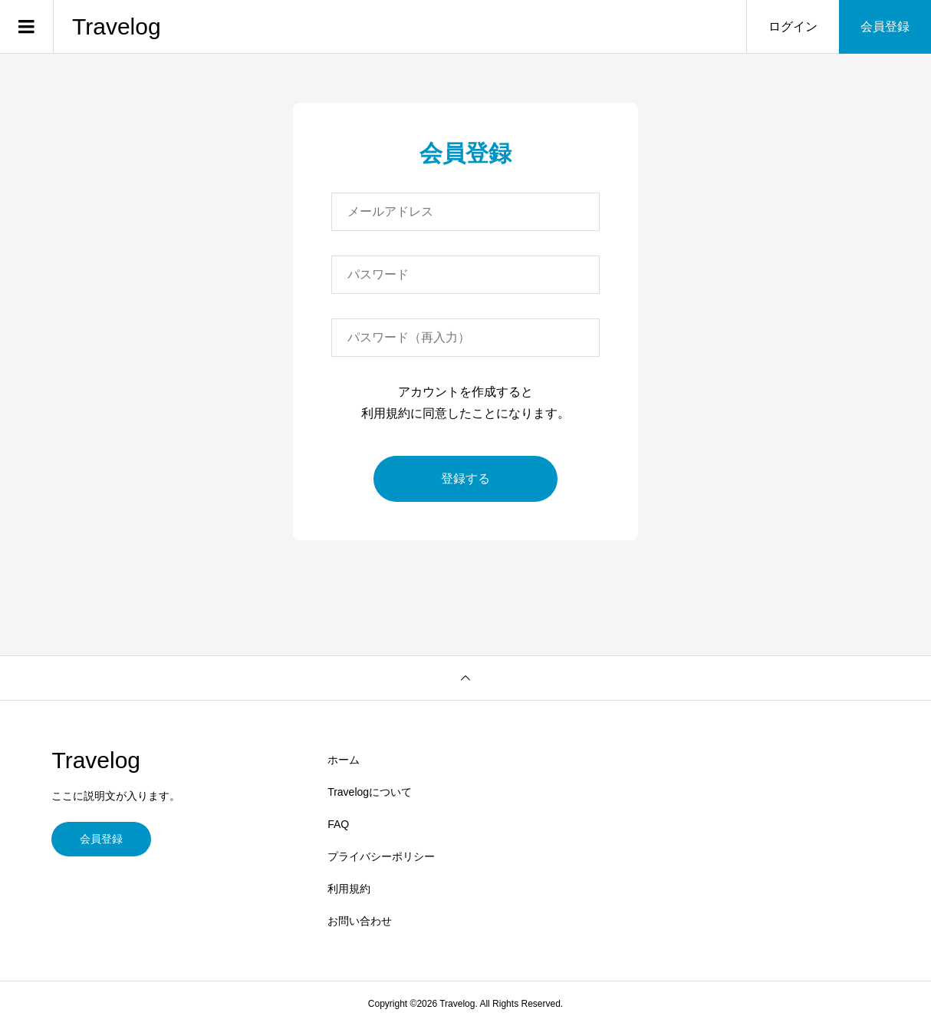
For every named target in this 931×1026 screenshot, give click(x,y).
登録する (465, 478)
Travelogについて (369, 792)
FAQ (338, 824)
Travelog (116, 26)
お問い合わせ (359, 921)
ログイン (793, 26)
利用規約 (348, 888)
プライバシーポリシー (381, 856)
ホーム (343, 760)
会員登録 (885, 26)
